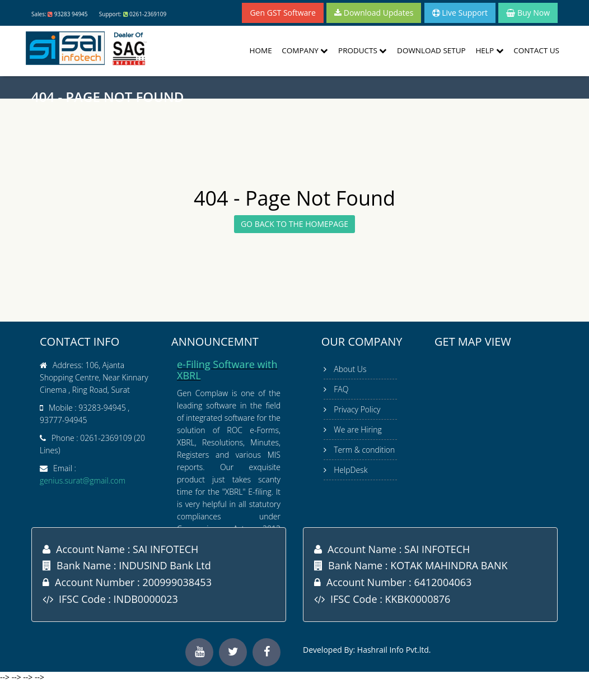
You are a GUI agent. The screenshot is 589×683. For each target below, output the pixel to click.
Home (261, 50)
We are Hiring (357, 429)
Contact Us (536, 50)
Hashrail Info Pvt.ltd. (394, 649)
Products (362, 50)
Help (489, 50)
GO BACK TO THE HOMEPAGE (294, 224)
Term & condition (364, 449)
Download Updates (373, 12)
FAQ (341, 389)
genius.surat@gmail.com (82, 480)
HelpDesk (350, 469)
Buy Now (528, 12)
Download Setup (431, 50)
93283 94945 (71, 14)
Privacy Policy (357, 409)
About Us (350, 369)
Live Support (460, 12)
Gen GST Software (282, 12)
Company (305, 50)
